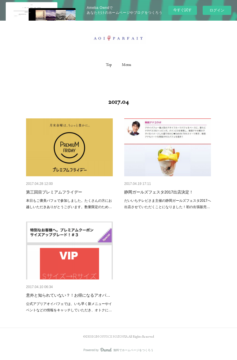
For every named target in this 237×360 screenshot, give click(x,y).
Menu (126, 64)
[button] (109, 64)
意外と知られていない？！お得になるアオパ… (68, 295)
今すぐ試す (182, 10)
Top (109, 64)
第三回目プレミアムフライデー (54, 192)
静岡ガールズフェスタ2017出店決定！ (158, 192)
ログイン (217, 10)
